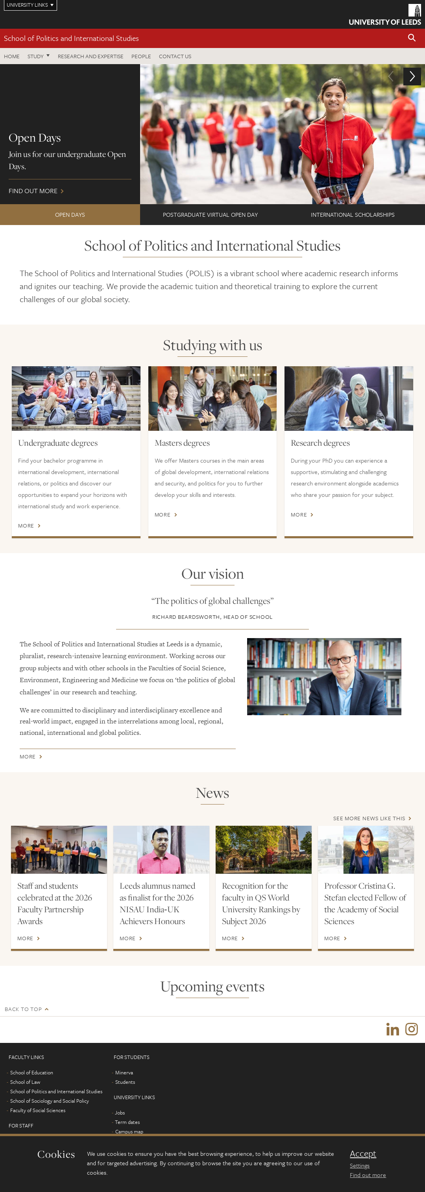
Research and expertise (91, 56)
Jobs (120, 1114)
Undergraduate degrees (58, 442)
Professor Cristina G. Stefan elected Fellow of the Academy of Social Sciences (365, 903)
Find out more (212, 134)
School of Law (25, 1083)
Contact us (175, 56)
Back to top (23, 1009)
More (26, 525)
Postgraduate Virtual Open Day (210, 214)
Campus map (129, 1133)
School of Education (31, 1074)
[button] (412, 38)
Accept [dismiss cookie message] (363, 1153)
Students (125, 1083)
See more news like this (369, 818)
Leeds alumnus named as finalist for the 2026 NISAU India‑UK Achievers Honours (157, 903)
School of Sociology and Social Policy (49, 1102)
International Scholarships (353, 214)
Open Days (70, 214)
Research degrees (320, 442)
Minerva (124, 1074)
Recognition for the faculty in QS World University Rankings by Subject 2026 (261, 903)
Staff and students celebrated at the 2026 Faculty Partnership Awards (54, 903)
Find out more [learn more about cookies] (368, 1174)
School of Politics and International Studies (71, 38)
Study (36, 56)
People (141, 56)
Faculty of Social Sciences (37, 1111)
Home (12, 56)
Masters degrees (182, 442)
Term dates (127, 1123)
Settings (360, 1165)
